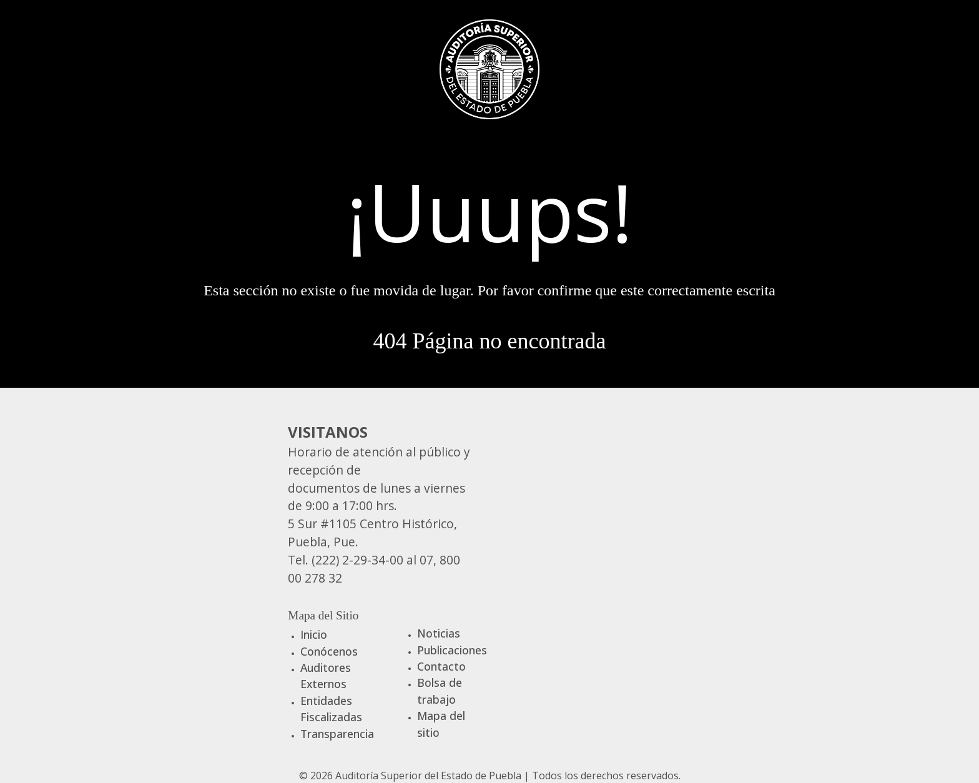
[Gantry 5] (489, 67)
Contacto (441, 666)
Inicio (313, 634)
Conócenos (329, 651)
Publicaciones (452, 650)
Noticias (438, 633)
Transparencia (337, 733)
